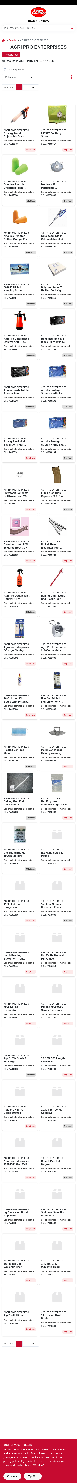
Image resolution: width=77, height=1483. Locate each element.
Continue (12, 1476)
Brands (12, 40)
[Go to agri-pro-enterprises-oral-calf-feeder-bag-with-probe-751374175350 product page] (20, 1157)
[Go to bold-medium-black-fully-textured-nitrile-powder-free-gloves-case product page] (57, 334)
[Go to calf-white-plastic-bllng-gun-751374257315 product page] (20, 797)
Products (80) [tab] (11, 54)
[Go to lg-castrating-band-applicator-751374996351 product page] (20, 1208)
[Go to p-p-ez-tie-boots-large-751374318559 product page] (20, 1054)
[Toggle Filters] (73, 77)
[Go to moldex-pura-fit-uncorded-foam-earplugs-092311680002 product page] (20, 180)
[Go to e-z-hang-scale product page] (57, 129)
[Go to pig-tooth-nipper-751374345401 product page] (20, 1311)
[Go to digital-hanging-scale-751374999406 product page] (20, 283)
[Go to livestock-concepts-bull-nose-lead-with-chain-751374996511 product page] (20, 489)
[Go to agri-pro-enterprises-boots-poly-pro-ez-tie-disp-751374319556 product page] (57, 283)
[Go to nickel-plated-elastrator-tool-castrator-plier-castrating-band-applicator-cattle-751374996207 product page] (57, 540)
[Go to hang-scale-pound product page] (57, 848)
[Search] (72, 28)
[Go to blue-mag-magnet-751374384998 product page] (57, 1157)
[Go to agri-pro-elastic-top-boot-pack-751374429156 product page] (20, 540)
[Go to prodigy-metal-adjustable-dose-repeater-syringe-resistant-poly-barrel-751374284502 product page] (20, 129)
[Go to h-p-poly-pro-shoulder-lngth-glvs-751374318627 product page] (57, 797)
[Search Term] (38, 28)
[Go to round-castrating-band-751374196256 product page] (20, 848)
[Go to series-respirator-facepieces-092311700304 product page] (20, 1003)
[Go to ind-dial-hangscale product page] (20, 900)
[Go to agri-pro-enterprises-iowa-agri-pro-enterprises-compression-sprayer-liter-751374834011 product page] (20, 334)
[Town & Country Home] (38, 12)
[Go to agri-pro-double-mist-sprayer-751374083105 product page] (20, 591)
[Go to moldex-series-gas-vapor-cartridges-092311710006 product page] (57, 1003)
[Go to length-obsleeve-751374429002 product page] (57, 1054)
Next (34, 87)
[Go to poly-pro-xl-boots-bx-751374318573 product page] (20, 1105)
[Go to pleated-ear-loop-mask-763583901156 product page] (20, 746)
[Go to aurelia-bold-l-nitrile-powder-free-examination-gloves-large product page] (20, 386)
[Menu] (5, 10)
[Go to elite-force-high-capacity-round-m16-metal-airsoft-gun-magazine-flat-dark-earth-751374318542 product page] (57, 489)
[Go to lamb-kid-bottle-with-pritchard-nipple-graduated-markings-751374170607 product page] (20, 694)
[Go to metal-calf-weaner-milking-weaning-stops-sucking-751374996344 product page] (57, 746)
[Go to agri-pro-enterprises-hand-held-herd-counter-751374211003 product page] (57, 643)
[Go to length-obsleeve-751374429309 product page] (57, 1105)
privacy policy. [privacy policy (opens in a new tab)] (11, 1461)
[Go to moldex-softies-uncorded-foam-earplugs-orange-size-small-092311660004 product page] (57, 900)
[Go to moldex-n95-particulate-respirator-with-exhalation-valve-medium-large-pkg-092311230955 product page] (57, 180)
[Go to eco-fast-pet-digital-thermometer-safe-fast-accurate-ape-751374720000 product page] (57, 694)
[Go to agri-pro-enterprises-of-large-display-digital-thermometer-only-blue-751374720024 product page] (20, 643)
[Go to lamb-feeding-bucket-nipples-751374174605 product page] (20, 951)
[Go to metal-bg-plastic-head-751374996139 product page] (20, 1259)
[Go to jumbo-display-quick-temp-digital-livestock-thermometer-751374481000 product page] (57, 232)
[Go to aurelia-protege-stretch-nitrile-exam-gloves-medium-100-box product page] (57, 386)
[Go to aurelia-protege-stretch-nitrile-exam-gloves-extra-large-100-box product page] (57, 437)
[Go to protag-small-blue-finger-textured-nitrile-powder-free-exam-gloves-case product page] (20, 437)
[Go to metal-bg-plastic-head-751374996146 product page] (57, 1259)
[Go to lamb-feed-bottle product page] (57, 1311)
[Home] (3, 40)
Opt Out (32, 1476)
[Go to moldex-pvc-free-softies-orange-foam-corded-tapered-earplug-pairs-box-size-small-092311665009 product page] (20, 232)
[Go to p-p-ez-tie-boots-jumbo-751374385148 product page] (57, 951)
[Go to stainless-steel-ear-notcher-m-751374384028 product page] (57, 1208)
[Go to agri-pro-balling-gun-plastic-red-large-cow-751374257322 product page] (57, 591)
